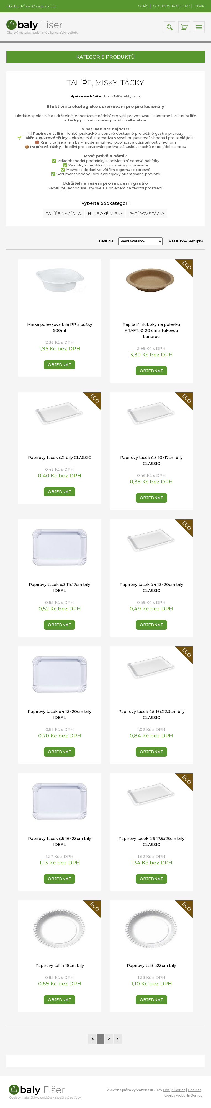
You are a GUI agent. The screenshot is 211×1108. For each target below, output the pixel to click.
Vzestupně (178, 241)
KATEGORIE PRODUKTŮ (105, 57)
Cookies (194, 1090)
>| (117, 1039)
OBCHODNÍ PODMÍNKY (171, 6)
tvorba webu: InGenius (183, 1095)
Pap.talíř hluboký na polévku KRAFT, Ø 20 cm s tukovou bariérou (151, 330)
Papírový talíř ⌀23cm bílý (151, 965)
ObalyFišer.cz (174, 1090)
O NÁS (143, 6)
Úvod (106, 96)
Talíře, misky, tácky (127, 96)
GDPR (200, 6)
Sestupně (195, 241)
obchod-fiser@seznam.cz (31, 6)
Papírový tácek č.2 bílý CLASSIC (59, 457)
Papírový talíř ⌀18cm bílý (59, 965)
